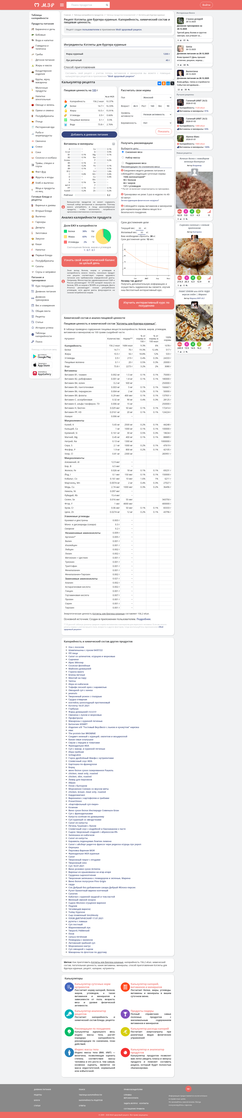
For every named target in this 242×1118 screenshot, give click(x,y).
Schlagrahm (75, 754)
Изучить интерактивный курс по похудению (146, 304)
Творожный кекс (78, 862)
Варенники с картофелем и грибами (89, 798)
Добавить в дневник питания (89, 134)
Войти (206, 5)
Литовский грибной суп (82, 942)
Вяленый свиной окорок (82, 899)
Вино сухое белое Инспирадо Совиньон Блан (94, 810)
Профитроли (76, 717)
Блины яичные (77, 674)
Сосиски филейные (79, 665)
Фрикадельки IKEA (79, 745)
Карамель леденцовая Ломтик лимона (90, 841)
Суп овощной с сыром (81, 949)
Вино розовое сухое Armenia (84, 868)
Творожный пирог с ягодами (84, 859)
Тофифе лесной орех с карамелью (88, 687)
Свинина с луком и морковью (85, 714)
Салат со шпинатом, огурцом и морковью (92, 656)
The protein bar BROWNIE (82, 733)
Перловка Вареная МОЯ (82, 850)
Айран (72, 782)
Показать (163, 131)
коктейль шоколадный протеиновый (89, 702)
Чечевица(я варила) (79, 909)
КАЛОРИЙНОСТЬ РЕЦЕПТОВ (90, 1100)
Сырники (74, 659)
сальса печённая (78, 936)
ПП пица (73, 653)
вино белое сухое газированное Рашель (91, 770)
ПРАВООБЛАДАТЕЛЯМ (133, 1089)
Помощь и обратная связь (44, 349)
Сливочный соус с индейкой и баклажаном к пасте (97, 828)
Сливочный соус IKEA (80, 761)
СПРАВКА (127, 1095)
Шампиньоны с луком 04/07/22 (86, 650)
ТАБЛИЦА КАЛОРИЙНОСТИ (90, 1095)
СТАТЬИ (37, 1105)
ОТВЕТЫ (82, 1105)
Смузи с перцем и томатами (84, 742)
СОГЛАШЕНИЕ (130, 1109)
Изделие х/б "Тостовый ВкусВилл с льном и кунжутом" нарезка (104, 727)
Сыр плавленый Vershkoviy (83, 915)
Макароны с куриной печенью (85, 721)
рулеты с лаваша (78, 921)
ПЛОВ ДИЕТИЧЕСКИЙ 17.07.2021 (86, 918)
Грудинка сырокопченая (82, 875)
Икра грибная (76, 751)
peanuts (73, 693)
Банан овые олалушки (81, 739)
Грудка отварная (78, 699)
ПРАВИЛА (140, 1109)
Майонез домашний (80, 668)
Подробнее (143, 619)
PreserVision (75, 801)
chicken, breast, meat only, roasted (87, 791)
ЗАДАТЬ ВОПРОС (131, 1103)
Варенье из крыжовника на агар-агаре (90, 872)
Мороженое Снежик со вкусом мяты (89, 788)
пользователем (90, 29)
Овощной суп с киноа (81, 690)
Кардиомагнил (77, 795)
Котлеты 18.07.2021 (79, 705)
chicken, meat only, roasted (83, 773)
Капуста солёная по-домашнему (86, 816)
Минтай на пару (77, 677)
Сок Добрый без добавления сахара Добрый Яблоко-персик (102, 887)
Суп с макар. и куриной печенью (87, 748)
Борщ (72, 767)
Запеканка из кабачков (81, 835)
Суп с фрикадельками (81, 813)
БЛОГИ (37, 1100)
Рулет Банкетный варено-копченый (88, 890)
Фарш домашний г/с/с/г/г (82, 711)
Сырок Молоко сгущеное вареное (87, 902)
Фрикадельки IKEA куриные (84, 853)
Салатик (73, 893)
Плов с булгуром (78, 785)
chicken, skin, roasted (80, 776)
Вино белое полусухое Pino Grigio (87, 881)
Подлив (73, 905)
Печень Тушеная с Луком (82, 825)
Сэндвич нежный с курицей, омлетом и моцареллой (98, 736)
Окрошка (74, 847)
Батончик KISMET (78, 724)
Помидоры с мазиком (81, 939)
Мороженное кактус (80, 946)
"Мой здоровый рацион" (121, 76)
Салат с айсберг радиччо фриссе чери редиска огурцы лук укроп (105, 844)
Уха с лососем (76, 647)
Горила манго (76, 671)
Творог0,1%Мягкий (79, 930)
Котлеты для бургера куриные (152, 15)
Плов (71, 933)
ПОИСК (82, 1089)
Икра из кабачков (78, 684)
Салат (72, 856)
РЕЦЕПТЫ (38, 1095)
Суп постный (76, 924)
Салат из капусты (78, 822)
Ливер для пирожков (80, 779)
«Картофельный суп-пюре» (84, 804)
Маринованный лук (79, 927)
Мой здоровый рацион (129, 29)
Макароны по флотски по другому (88, 952)
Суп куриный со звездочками (85, 819)
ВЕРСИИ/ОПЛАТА (131, 1098)
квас (71, 730)
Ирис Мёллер (76, 662)
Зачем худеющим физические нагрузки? (140, 200)
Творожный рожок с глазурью (85, 696)
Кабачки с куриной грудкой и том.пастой (92, 896)
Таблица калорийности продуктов (88, 15)
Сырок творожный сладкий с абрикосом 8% (93, 831)
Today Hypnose (77, 912)
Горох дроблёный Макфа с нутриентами (91, 758)
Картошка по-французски (83, 764)
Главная (67, 15)
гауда (72, 884)
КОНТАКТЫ (144, 1103)
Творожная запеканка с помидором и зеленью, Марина (99, 878)
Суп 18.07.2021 (76, 865)
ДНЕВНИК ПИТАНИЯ (42, 1089)
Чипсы (72, 680)
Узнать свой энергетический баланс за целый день (89, 261)
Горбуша (73, 708)
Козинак (73, 807)
